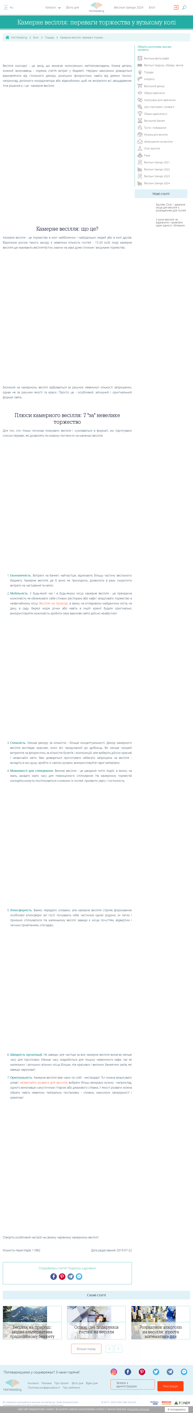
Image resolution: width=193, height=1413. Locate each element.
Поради (49, 37)
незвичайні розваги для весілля (43, 1082)
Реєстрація (174, 1386)
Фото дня (72, 7)
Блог (152, 7)
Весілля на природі (53, 603)
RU (11, 7)
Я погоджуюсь (177, 1409)
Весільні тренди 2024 (128, 7)
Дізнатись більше (138, 1409)
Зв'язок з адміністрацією (134, 1386)
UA (5, 7)
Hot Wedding (19, 37)
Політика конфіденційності (44, 1388)
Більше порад (86, 1349)
